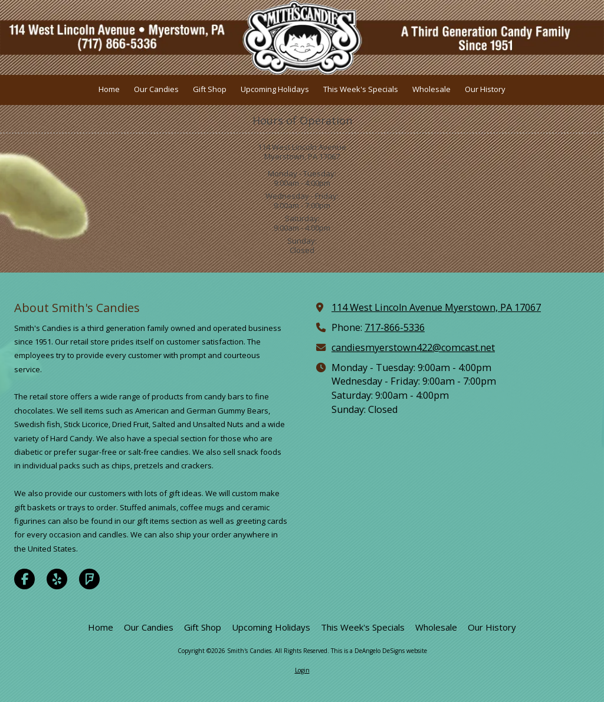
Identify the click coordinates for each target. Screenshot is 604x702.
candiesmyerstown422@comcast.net (413, 347)
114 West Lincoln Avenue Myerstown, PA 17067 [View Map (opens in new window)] (436, 307)
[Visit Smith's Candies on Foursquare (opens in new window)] (89, 579)
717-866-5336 (395, 327)
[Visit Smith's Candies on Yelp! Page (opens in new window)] (57, 579)
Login (302, 670)
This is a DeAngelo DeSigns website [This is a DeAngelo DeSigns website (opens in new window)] (379, 651)
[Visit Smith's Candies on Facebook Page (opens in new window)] (24, 579)
